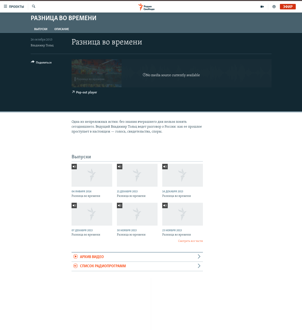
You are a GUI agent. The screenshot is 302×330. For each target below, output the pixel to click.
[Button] (41, 63)
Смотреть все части (190, 241)
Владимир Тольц (42, 45)
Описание (61, 29)
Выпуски (40, 29)
